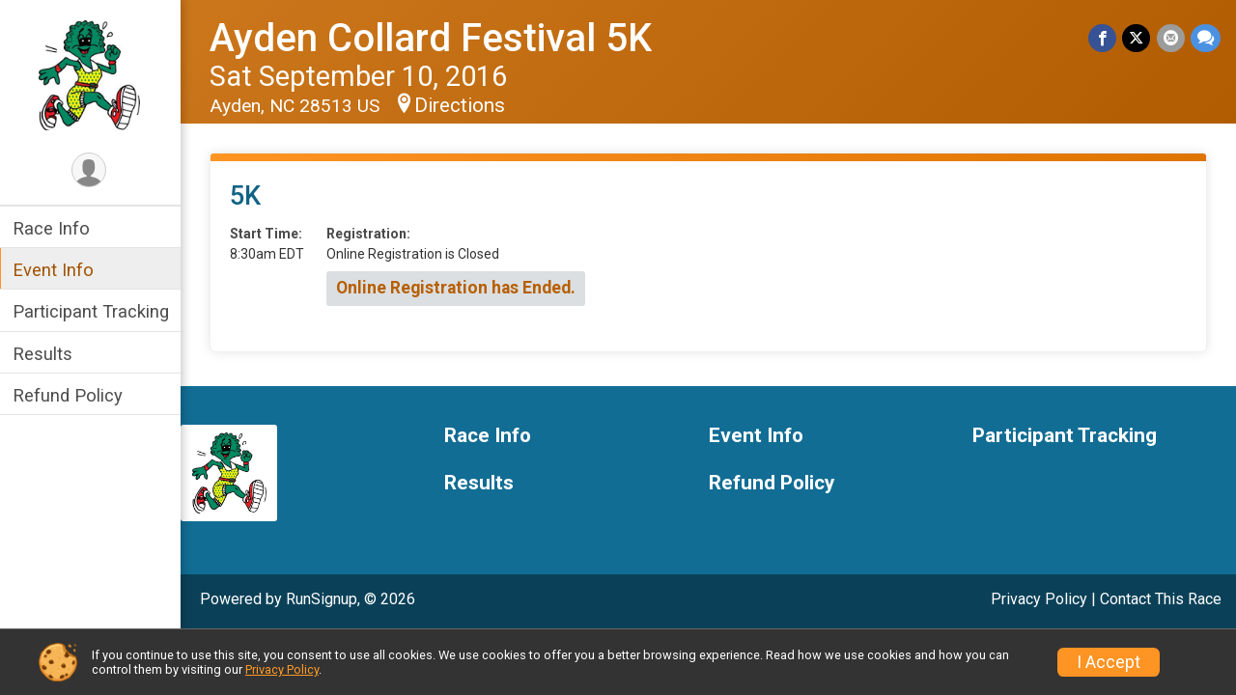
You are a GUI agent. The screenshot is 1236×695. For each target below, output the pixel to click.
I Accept (1108, 662)
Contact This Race (1161, 599)
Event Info (56, 270)
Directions (462, 105)
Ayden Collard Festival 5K (433, 38)
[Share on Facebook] (1103, 38)
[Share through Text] (1206, 38)
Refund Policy (70, 395)
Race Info (54, 228)
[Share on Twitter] (1137, 38)
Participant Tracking (93, 311)
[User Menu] (92, 170)
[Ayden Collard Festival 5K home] (91, 74)
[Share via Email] (1171, 38)
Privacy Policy (1039, 599)
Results (45, 354)
